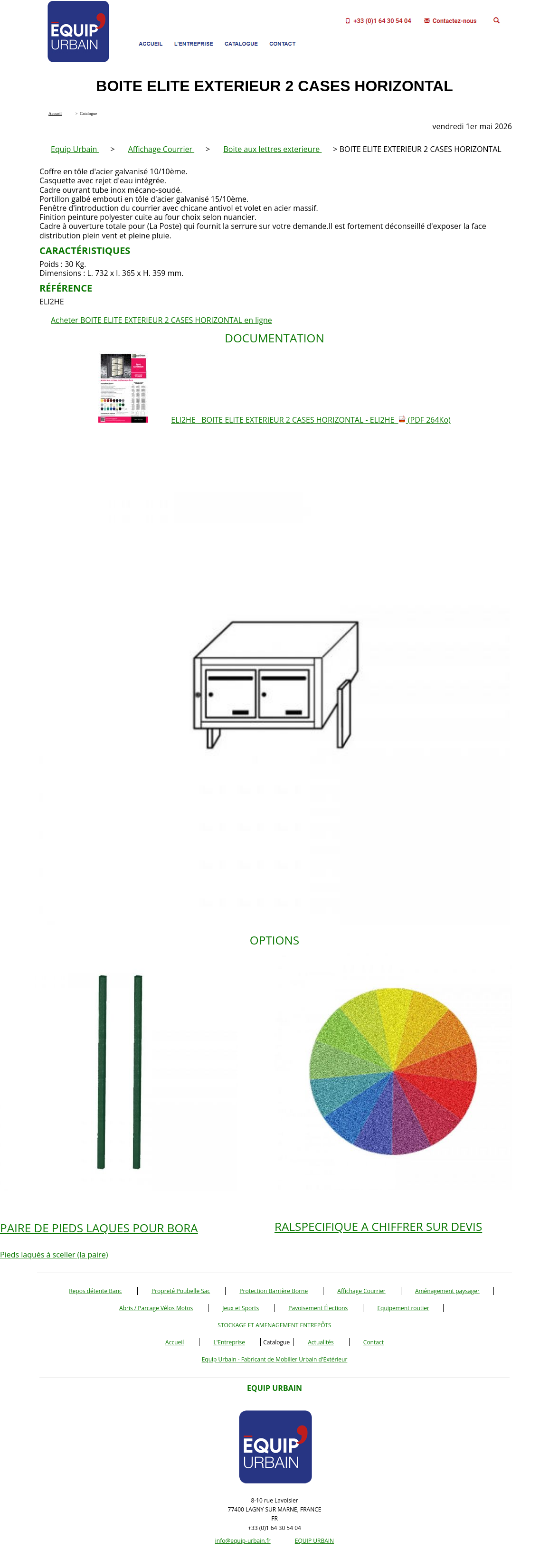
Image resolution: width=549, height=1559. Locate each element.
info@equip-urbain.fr (243, 1541)
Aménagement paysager (447, 1291)
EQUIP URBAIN (314, 1541)
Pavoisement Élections (318, 1308)
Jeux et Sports (240, 1308)
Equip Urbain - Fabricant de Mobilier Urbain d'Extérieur (275, 1359)
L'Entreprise (229, 1342)
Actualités (320, 1342)
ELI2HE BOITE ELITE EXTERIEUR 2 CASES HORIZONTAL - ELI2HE (311, 420)
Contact (373, 1342)
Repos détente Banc (95, 1291)
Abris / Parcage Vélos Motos (156, 1308)
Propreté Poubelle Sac (180, 1291)
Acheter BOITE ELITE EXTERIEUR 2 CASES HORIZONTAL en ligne (161, 320)
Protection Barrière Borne (273, 1291)
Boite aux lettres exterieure (272, 149)
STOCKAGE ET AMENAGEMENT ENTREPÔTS (274, 1325)
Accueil (174, 1342)
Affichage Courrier (161, 149)
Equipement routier (403, 1308)
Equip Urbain (75, 149)
